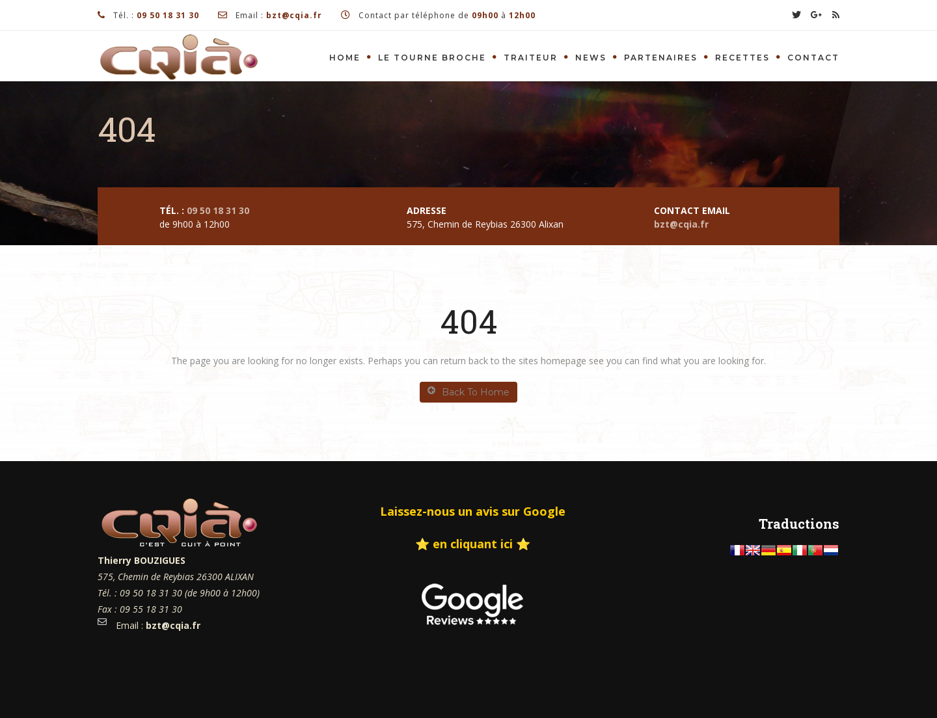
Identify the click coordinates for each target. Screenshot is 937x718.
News (590, 57)
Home (344, 57)
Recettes (742, 57)
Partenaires (661, 57)
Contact (813, 57)
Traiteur (531, 57)
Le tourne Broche (432, 57)
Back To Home (468, 392)
